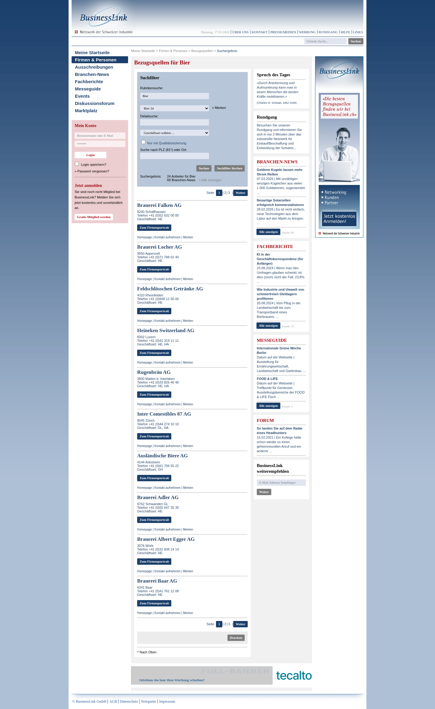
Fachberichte (89, 81)
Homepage (144, 237)
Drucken (236, 637)
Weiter (240, 192)
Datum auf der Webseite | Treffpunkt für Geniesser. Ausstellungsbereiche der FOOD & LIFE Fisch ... (280, 388)
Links (358, 32)
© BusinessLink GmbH (89, 701)
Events (82, 96)
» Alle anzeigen (210, 180)
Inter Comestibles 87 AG (164, 414)
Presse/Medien (283, 32)
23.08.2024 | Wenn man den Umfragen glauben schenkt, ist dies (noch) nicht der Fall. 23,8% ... (280, 268)
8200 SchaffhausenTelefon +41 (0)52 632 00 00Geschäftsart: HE (158, 215)
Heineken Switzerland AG (165, 330)
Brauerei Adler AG (158, 497)
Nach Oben (148, 652)
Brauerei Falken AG (159, 205)
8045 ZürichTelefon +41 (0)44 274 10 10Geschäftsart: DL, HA (158, 424)
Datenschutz (129, 701)
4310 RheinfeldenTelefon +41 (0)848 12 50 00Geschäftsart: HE (158, 298)
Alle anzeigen (268, 232)
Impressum (167, 701)
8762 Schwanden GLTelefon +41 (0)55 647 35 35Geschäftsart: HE (158, 507)
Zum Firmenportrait (154, 227)
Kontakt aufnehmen (167, 237)
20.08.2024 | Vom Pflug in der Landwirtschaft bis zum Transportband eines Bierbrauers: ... (280, 303)
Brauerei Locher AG (159, 247)
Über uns (240, 32)
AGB (113, 701)
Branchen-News (92, 74)
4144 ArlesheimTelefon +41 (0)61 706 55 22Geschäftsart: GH (158, 465)
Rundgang (328, 32)
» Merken (219, 107)
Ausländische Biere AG (162, 456)
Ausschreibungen (94, 67)
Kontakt (259, 32)
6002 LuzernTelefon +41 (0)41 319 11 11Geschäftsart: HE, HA (158, 340)
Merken (188, 237)
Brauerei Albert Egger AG (166, 539)
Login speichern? (93, 164)
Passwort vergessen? (93, 171)
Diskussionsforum (94, 103)
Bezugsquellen (202, 51)
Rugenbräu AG (154, 372)
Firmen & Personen (96, 59)
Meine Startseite (92, 52)
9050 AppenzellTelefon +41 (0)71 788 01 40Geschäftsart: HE (158, 257)
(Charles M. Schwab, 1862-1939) (277, 102)
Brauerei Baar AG (157, 581)
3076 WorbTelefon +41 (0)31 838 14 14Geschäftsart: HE (158, 549)
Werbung (307, 32)
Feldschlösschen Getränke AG (170, 289)
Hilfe (345, 32)
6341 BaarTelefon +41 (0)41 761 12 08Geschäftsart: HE (158, 591)
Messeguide (88, 88)
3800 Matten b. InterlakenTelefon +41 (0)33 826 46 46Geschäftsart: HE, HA (158, 382)
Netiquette (148, 701)
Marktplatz (86, 110)
